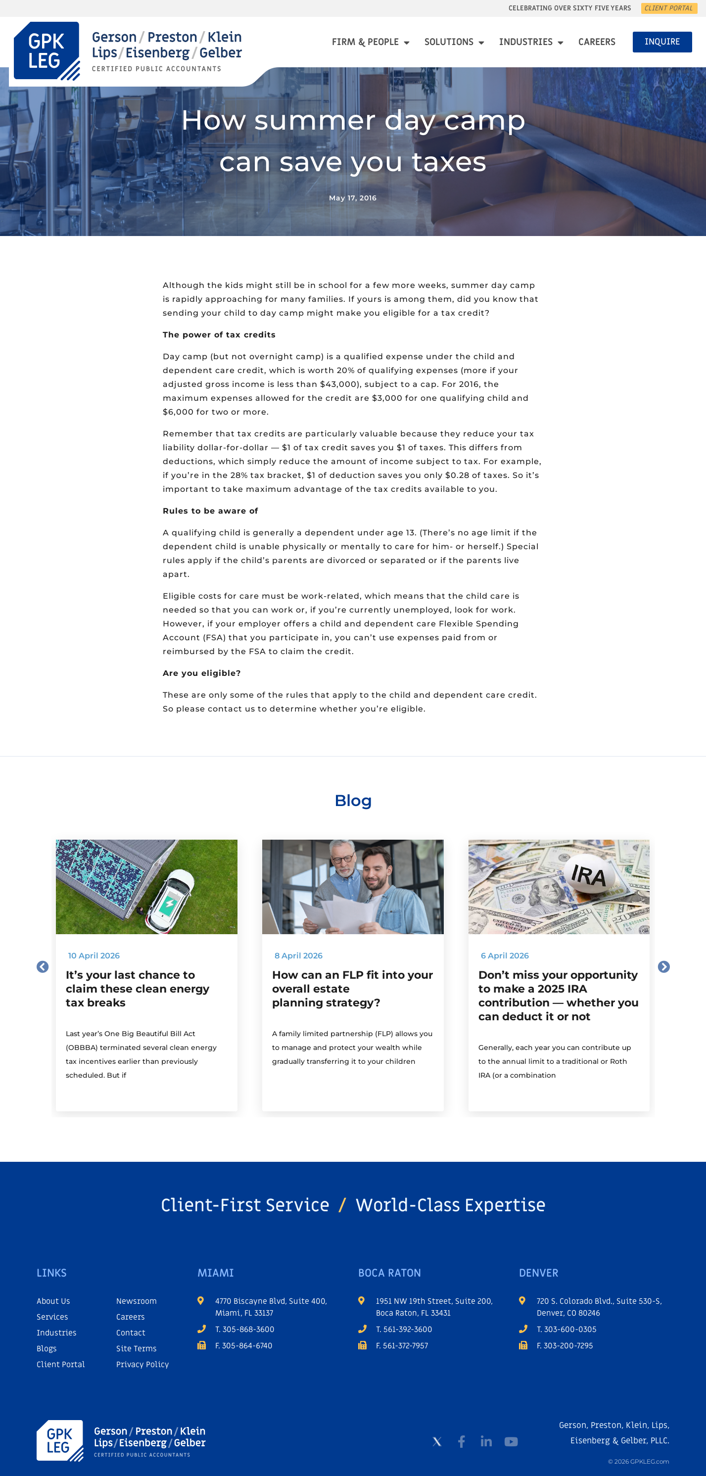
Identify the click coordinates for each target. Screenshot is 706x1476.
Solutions (454, 42)
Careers (596, 42)
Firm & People (371, 42)
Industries (531, 42)
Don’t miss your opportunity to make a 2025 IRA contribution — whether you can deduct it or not (558, 995)
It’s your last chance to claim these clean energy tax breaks (137, 988)
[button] (43, 966)
